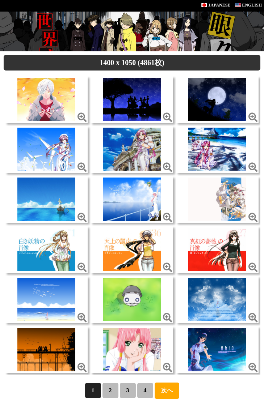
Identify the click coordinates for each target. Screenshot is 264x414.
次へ (167, 390)
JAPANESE (215, 5)
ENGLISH (248, 5)
